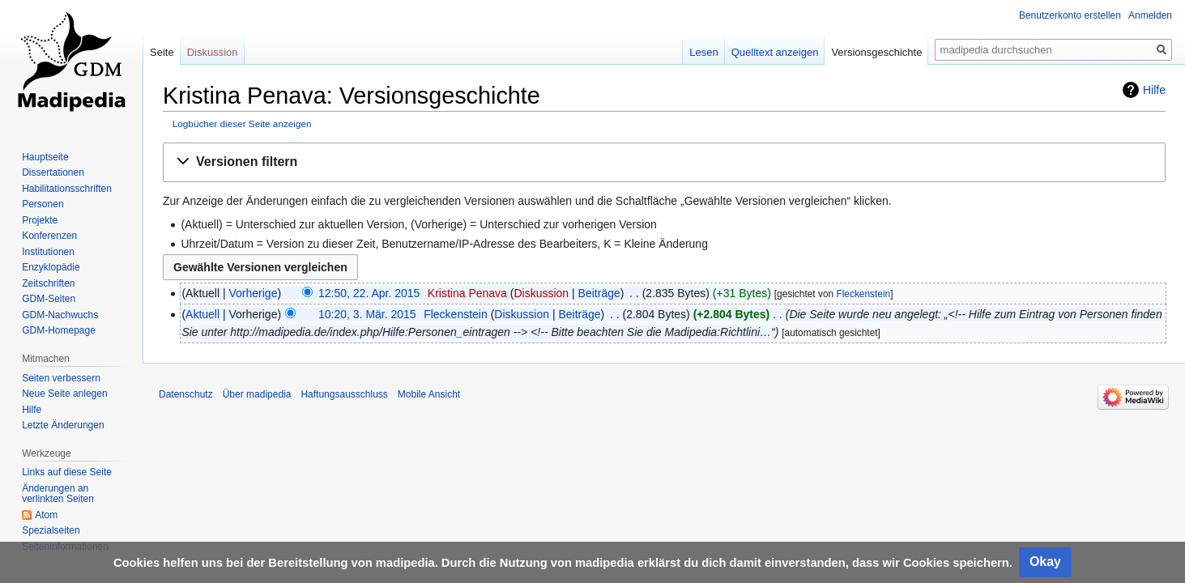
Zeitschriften (48, 283)
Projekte (40, 220)
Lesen (703, 52)
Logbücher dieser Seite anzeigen (242, 123)
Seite (162, 52)
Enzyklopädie (50, 267)
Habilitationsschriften (67, 188)
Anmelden (1150, 15)
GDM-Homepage (59, 330)
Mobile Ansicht (429, 394)
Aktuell (202, 314)
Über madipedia (257, 394)
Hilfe (1154, 89)
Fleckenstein (863, 294)
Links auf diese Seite (67, 472)
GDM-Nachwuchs (60, 315)
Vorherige (253, 293)
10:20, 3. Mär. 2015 (367, 314)
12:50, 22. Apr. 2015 (369, 293)
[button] (664, 162)
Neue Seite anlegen (64, 393)
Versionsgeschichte (876, 52)
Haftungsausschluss (344, 394)
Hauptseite (45, 157)
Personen (42, 204)
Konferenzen (49, 235)
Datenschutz (186, 394)
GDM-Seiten (48, 298)
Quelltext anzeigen (775, 52)
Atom (46, 515)
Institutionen (48, 251)
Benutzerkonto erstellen (1070, 15)
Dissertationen (53, 172)
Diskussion (541, 293)
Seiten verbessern (61, 378)
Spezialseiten (50, 530)
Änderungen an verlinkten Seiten (58, 494)
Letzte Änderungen (63, 425)
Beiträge (599, 293)
